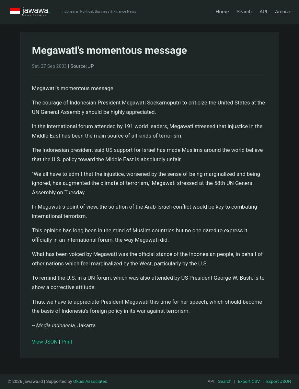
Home (222, 12)
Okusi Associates (90, 381)
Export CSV (249, 381)
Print (67, 342)
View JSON (45, 342)
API (263, 12)
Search (244, 12)
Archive (283, 12)
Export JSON (278, 381)
